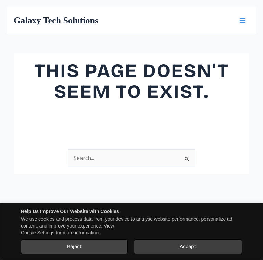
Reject (74, 246)
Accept (188, 246)
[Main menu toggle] (242, 20)
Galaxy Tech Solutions (56, 20)
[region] (131, 231)
